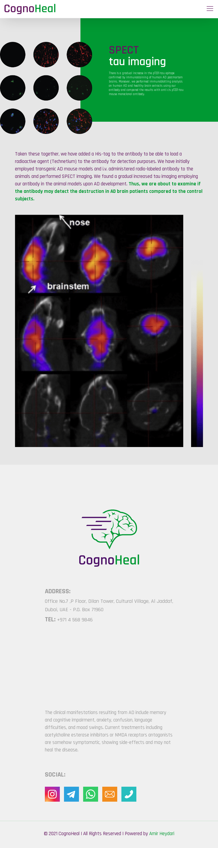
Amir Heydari (161, 833)
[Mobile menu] (210, 9)
